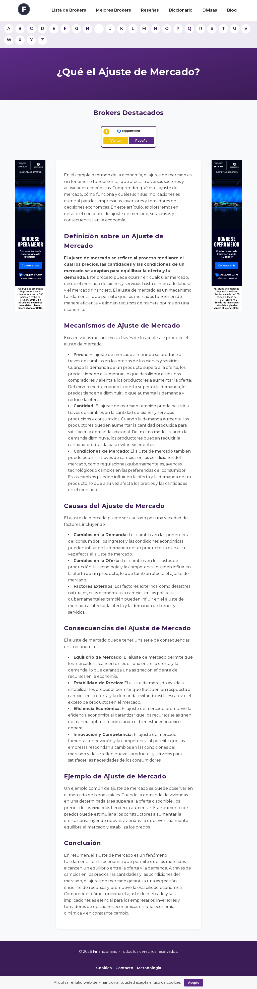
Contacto (124, 968)
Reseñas (150, 10)
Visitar (115, 140)
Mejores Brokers (113, 10)
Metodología (149, 968)
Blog (232, 10)
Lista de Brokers (69, 10)
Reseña (141, 140)
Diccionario (180, 10)
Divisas (210, 10)
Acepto (193, 982)
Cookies (104, 968)
